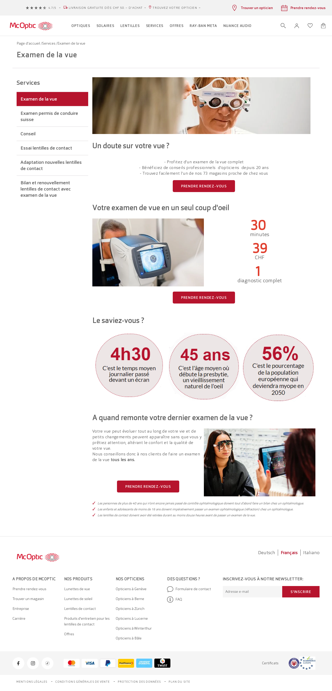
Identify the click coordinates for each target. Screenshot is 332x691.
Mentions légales (31, 681)
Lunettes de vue (77, 589)
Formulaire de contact (189, 589)
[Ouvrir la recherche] (283, 25)
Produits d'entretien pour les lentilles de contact (86, 621)
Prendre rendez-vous (29, 589)
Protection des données (139, 681)
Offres (69, 634)
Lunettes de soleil (78, 598)
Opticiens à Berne (130, 598)
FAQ (174, 599)
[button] (297, 25)
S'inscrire (300, 591)
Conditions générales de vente (82, 681)
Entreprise (20, 608)
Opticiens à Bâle (129, 638)
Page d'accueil (29, 43)
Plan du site (179, 681)
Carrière (18, 618)
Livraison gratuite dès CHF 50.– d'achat (106, 8)
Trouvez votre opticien (175, 8)
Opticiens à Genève (131, 589)
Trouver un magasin (28, 598)
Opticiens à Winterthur (134, 628)
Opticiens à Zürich (130, 608)
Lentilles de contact (80, 608)
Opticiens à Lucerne (132, 618)
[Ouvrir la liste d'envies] (310, 26)
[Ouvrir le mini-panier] (323, 25)
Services (49, 43)
